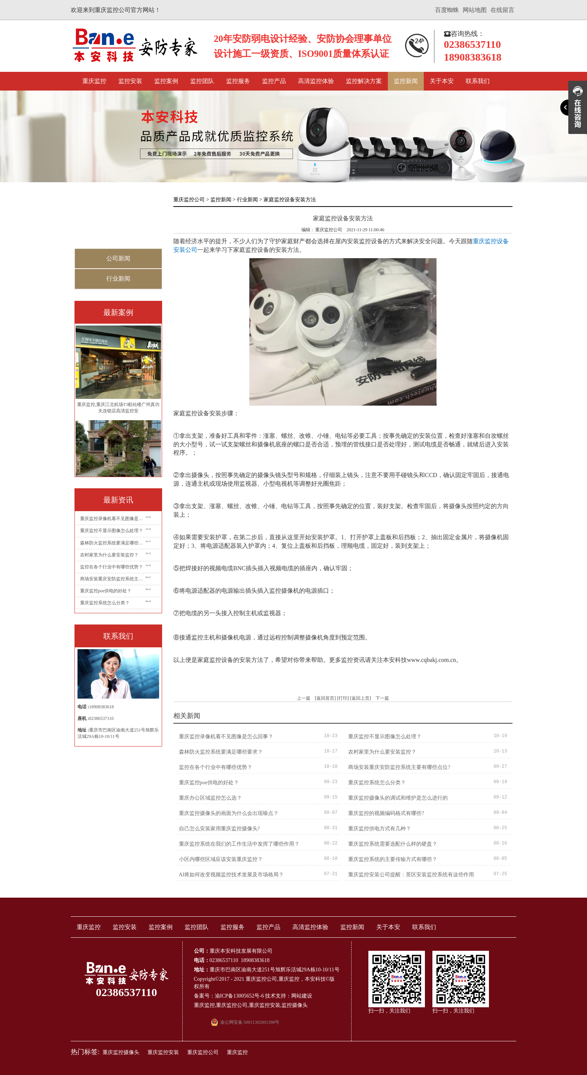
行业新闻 (118, 278)
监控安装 (130, 81)
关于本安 (442, 81)
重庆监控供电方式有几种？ (379, 828)
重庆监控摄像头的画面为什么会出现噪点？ (229, 813)
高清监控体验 (316, 81)
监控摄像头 (295, 1005)
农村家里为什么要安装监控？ (109, 555)
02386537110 (101, 718)
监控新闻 (406, 81)
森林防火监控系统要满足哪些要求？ (113, 543)
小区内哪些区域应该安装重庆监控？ (221, 859)
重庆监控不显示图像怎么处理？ (111, 530)
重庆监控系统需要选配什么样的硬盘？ (392, 844)
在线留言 (502, 10)
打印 (342, 698)
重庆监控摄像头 (121, 1052)
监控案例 (166, 81)
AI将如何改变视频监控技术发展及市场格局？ (231, 874)
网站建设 (301, 996)
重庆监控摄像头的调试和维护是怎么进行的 (398, 798)
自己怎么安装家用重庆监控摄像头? (219, 828)
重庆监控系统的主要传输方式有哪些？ (392, 859)
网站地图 (475, 10)
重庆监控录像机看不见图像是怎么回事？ (113, 518)
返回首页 (325, 698)
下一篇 (382, 698)
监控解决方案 (364, 81)
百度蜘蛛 (447, 10)
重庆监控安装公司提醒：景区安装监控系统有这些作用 (411, 874)
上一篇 (303, 698)
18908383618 (101, 706)
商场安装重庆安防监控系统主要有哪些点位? (113, 578)
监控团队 (202, 81)
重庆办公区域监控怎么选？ (210, 798)
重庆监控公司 (189, 199)
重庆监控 (94, 81)
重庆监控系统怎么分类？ (105, 602)
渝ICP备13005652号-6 (239, 996)
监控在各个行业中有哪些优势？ (111, 566)
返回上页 (360, 698)
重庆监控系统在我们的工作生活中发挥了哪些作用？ (239, 844)
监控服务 (238, 81)
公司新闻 (118, 258)
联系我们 (478, 81)
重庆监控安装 (264, 1005)
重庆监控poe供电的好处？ (105, 590)
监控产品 (274, 81)
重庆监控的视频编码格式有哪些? (386, 813)
